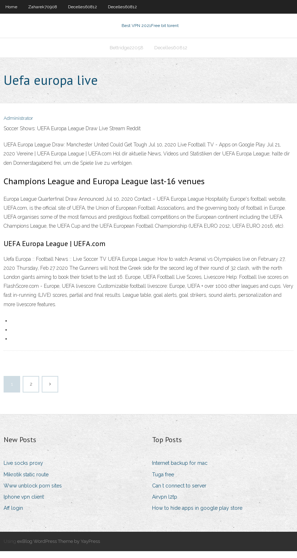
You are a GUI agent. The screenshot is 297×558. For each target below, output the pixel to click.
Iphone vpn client (24, 504)
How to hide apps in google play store (197, 515)
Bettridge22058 (126, 52)
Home (11, 6)
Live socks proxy (23, 470)
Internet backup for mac (179, 470)
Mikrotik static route (26, 481)
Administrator (18, 125)
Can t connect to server (179, 492)
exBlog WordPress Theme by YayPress (58, 548)
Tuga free (163, 481)
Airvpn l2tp (164, 504)
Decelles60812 (82, 6)
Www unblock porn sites (33, 492)
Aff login (13, 515)
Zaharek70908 (42, 6)
